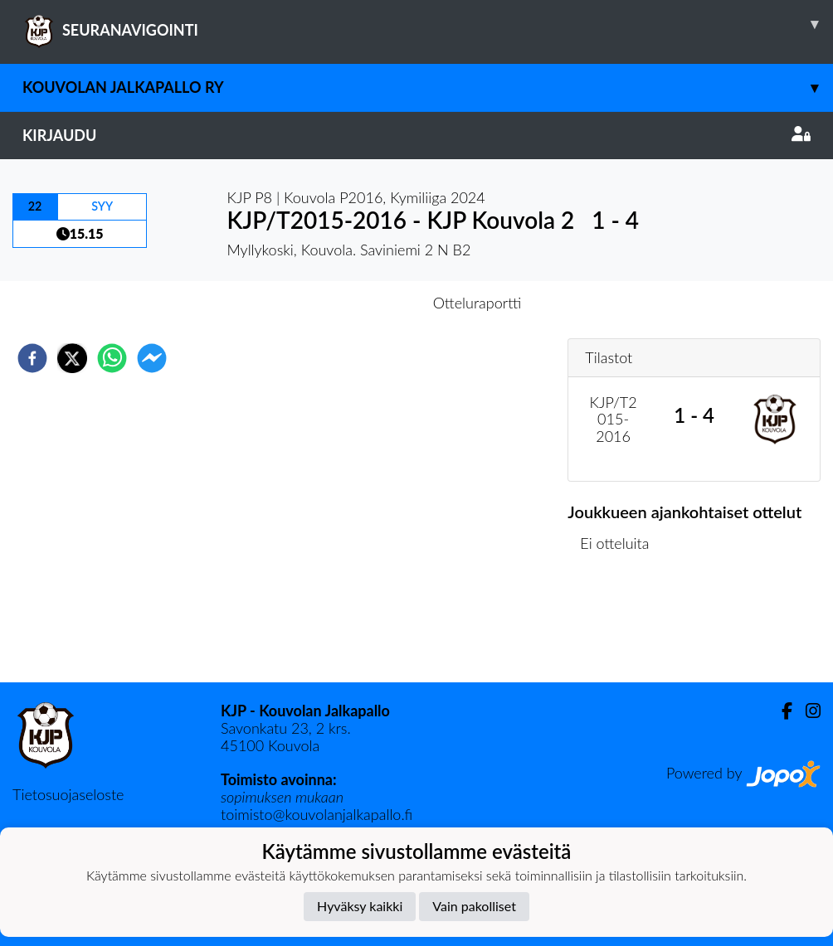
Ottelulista (621, 626)
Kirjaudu (416, 135)
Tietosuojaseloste (68, 794)
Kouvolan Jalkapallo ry (427, 87)
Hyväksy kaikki (359, 906)
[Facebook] (780, 711)
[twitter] (72, 358)
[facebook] (32, 358)
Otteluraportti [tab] (477, 303)
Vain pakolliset (474, 906)
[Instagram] (806, 711)
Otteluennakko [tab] (359, 303)
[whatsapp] (112, 358)
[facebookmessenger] (152, 358)
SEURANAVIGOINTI (427, 24)
